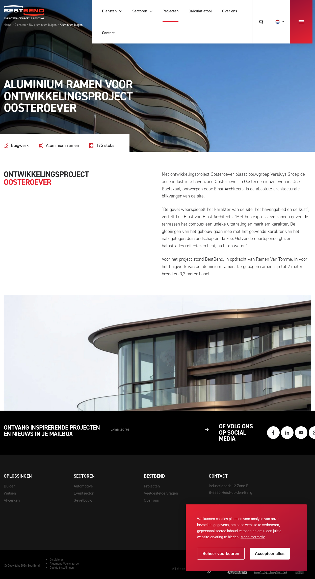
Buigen (9, 486)
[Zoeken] (261, 21)
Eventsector (84, 493)
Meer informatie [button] (253, 537)
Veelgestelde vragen (161, 493)
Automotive (83, 486)
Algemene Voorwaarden (65, 564)
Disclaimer (56, 560)
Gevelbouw (83, 500)
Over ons (151, 500)
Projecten (152, 486)
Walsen (10, 493)
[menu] (301, 21)
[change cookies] (221, 554)
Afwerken (12, 500)
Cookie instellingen (62, 568)
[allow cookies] (270, 554)
